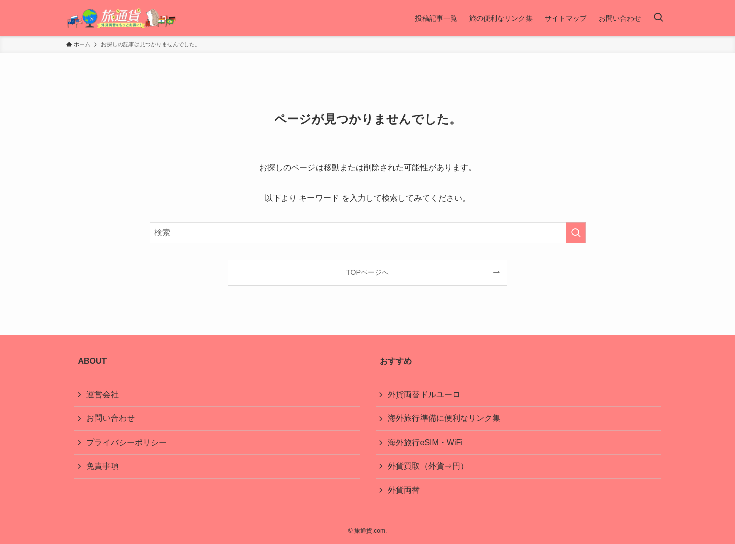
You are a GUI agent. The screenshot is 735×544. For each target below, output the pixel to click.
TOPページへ (367, 272)
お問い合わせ (110, 418)
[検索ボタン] (658, 18)
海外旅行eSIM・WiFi (425, 442)
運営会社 (102, 394)
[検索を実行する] (576, 232)
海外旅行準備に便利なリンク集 (444, 418)
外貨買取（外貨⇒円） (428, 466)
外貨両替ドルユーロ (424, 394)
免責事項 (102, 466)
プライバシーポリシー (126, 442)
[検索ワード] (368, 232)
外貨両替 (404, 490)
